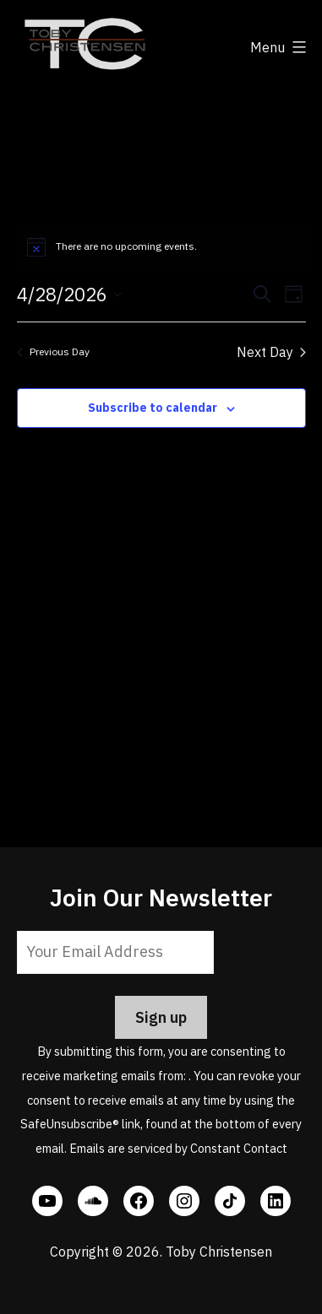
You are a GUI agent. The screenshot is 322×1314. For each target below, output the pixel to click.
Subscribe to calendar (152, 407)
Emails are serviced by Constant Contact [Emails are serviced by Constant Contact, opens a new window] (178, 1148)
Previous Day (53, 351)
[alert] (161, 246)
